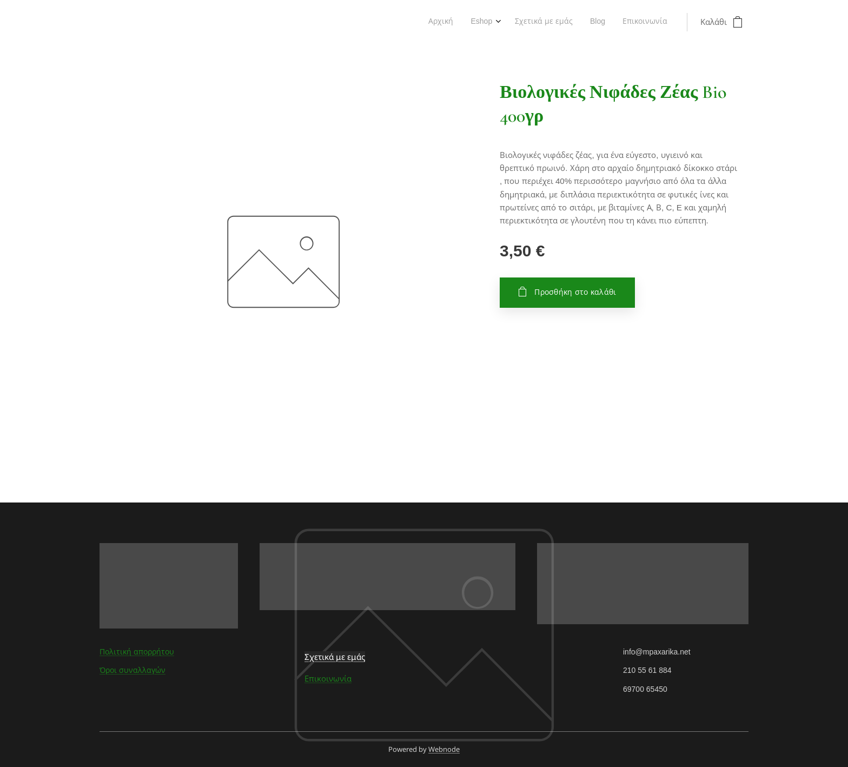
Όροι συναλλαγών (132, 670)
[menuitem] (595, 22)
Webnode (444, 749)
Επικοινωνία (328, 678)
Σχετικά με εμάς (334, 656)
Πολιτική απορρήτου (137, 651)
